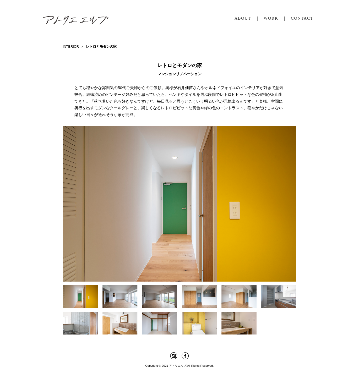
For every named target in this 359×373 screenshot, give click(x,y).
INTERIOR (71, 46)
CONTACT (302, 18)
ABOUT (243, 18)
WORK (271, 18)
